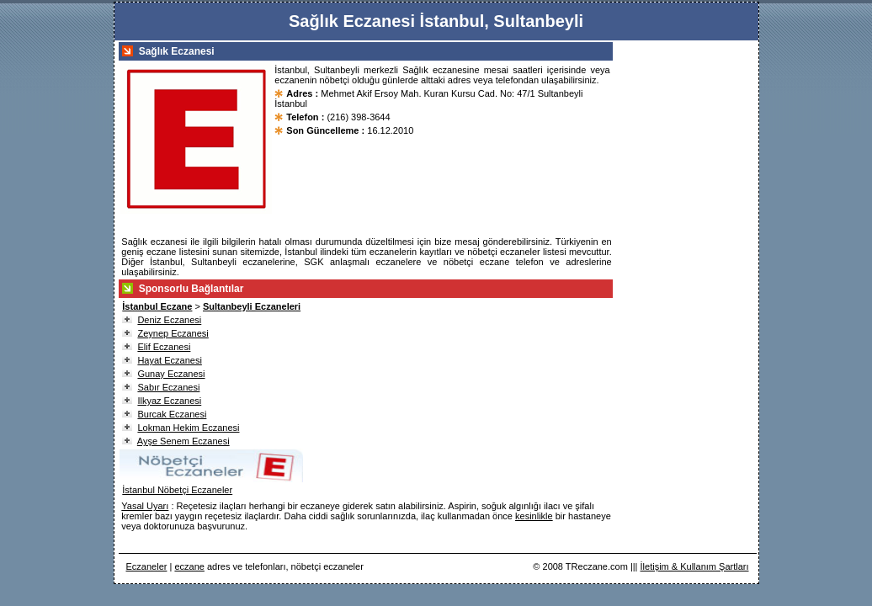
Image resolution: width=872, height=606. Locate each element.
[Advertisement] (689, 294)
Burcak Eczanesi (171, 414)
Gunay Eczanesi (171, 374)
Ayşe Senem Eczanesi (183, 441)
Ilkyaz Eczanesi (169, 401)
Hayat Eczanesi (169, 360)
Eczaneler (146, 566)
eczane (189, 566)
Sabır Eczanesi (168, 387)
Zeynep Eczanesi (172, 333)
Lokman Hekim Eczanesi (188, 428)
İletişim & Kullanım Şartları (695, 566)
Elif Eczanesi (163, 347)
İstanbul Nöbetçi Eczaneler (177, 490)
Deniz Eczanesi (169, 320)
